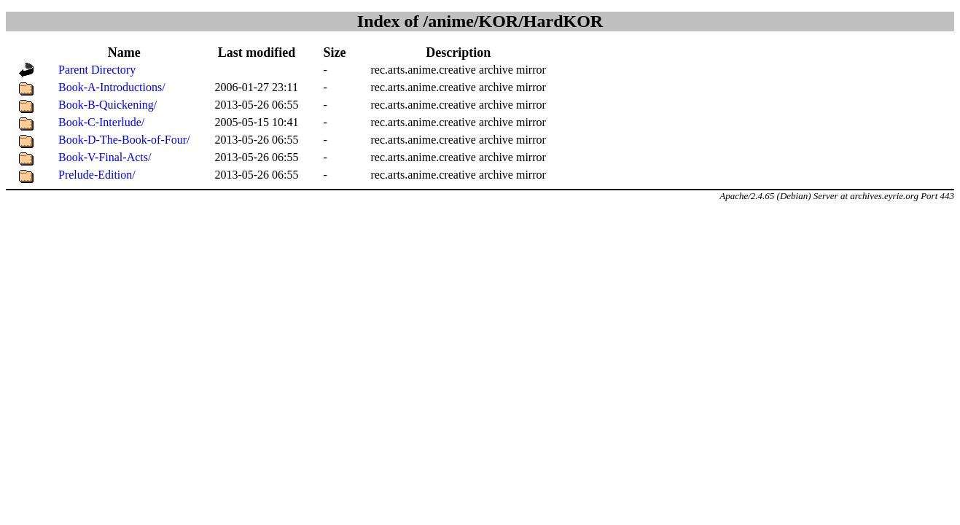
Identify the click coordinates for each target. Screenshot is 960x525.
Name (124, 52)
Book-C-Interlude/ (101, 122)
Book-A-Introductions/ (111, 87)
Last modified (257, 52)
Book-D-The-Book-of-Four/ (124, 139)
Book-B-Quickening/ (107, 104)
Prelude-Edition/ (97, 174)
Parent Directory (97, 69)
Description (458, 52)
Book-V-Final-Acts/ (104, 157)
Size (335, 52)
